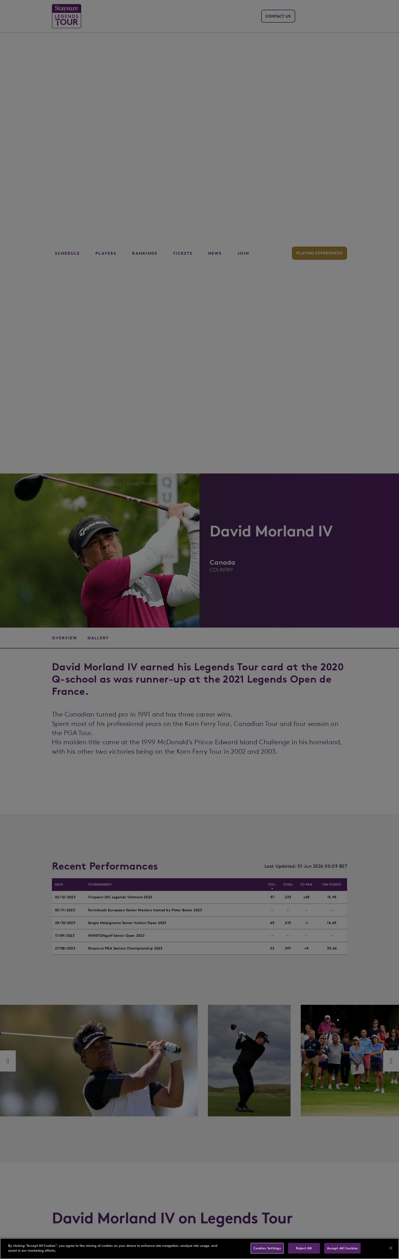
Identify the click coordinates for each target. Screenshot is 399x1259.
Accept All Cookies (342, 1248)
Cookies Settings (267, 1248)
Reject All (304, 1248)
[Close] (390, 1248)
